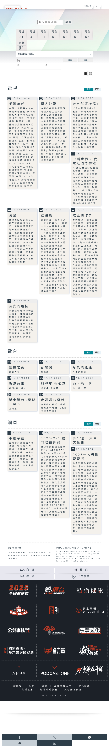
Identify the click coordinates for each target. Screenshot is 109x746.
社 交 (84, 569)
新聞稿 (18, 686)
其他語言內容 (73, 689)
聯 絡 (30, 576)
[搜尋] (96, 5)
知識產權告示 (63, 686)
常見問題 (85, 686)
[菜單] (105, 5)
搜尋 (85, 60)
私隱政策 (28, 689)
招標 (45, 686)
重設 (70, 60)
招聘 (32, 686)
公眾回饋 (84, 576)
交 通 (30, 569)
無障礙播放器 (49, 689)
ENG (86, 6)
